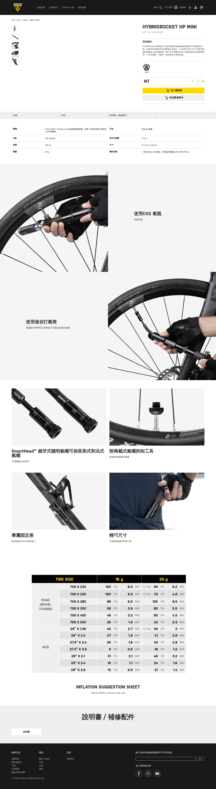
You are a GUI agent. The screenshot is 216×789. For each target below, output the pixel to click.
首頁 (13, 20)
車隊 (41, 769)
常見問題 (15, 769)
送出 (200, 759)
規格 (15, 115)
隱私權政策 (16, 762)
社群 (41, 765)
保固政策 (15, 759)
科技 (41, 762)
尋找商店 (70, 759)
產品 (18, 20)
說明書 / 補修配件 (118, 115)
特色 (63, 115)
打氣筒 (25, 20)
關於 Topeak (44, 759)
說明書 (26, 731)
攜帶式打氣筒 (35, 20)
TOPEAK (18, 7)
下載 (13, 765)
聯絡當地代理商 (18, 772)
